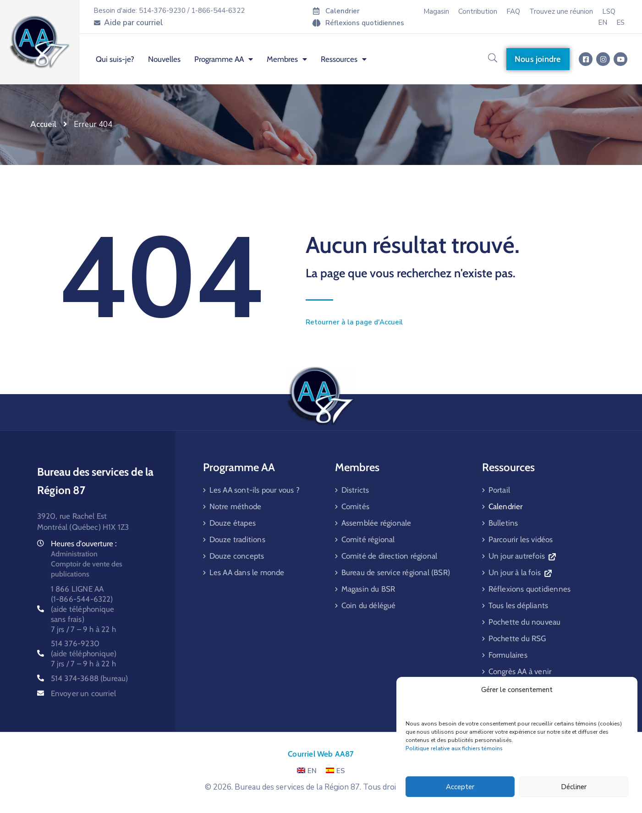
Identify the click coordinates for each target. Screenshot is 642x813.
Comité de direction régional (389, 555)
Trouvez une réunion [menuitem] (561, 11)
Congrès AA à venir (520, 671)
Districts (355, 489)
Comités (355, 506)
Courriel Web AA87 (321, 753)
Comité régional (368, 539)
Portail (499, 489)
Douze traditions (237, 539)
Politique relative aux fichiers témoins (454, 748)
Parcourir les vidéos (520, 539)
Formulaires (507, 654)
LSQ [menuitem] (608, 11)
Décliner (574, 786)
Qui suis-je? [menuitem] (115, 59)
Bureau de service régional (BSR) (395, 572)
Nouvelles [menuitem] (164, 59)
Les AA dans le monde (247, 572)
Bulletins (503, 522)
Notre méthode (235, 506)
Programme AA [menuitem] (223, 59)
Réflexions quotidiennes (529, 588)
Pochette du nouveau (524, 621)
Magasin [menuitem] (436, 11)
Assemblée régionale (376, 522)
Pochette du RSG (517, 638)
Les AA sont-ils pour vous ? (254, 489)
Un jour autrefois (522, 556)
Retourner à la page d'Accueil (354, 322)
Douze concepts (236, 555)
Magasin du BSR (368, 588)
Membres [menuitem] (287, 59)
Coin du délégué (368, 605)
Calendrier (505, 506)
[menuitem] (602, 22)
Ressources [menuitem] (344, 59)
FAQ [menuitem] (513, 11)
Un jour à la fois (520, 572)
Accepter (460, 786)
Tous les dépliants (518, 605)
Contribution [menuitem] (477, 11)
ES (335, 770)
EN (307, 770)
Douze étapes (232, 522)
